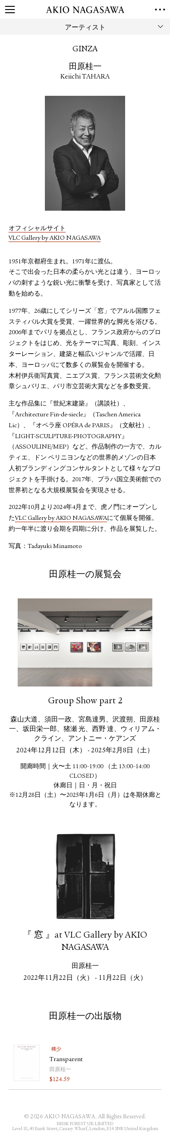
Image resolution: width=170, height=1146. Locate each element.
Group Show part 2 (85, 701)
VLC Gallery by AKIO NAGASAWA (55, 238)
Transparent (66, 1060)
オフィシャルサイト (37, 229)
